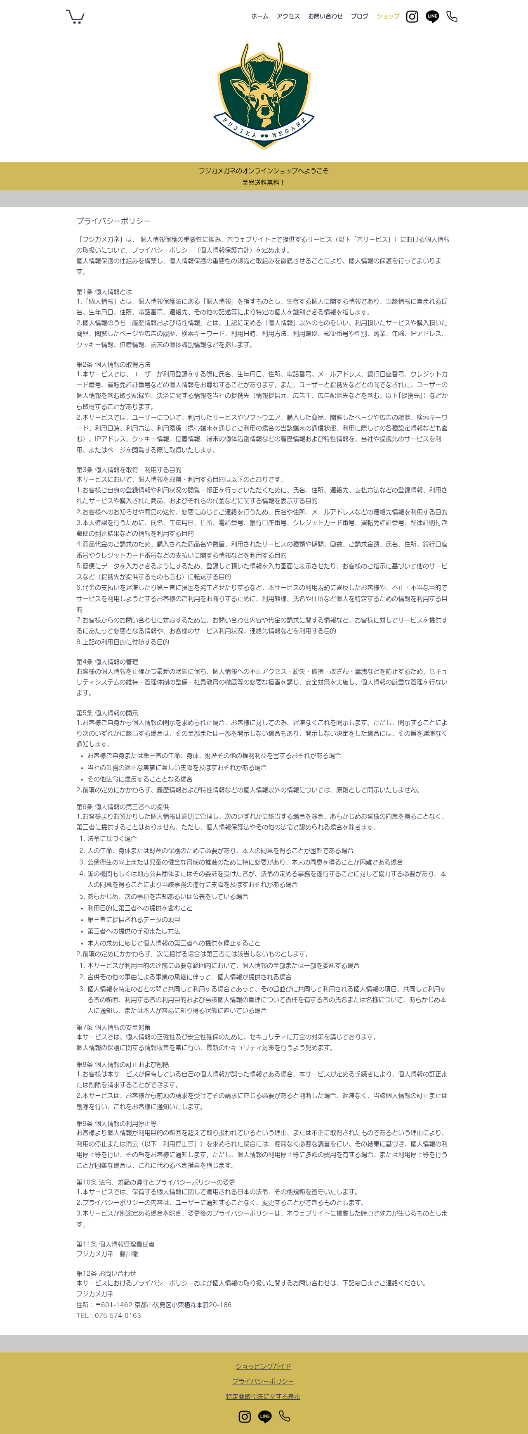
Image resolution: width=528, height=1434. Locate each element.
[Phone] (452, 16)
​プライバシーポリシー (263, 1381)
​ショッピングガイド (263, 1366)
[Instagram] (412, 16)
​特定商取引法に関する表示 (263, 1397)
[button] (75, 16)
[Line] (432, 16)
